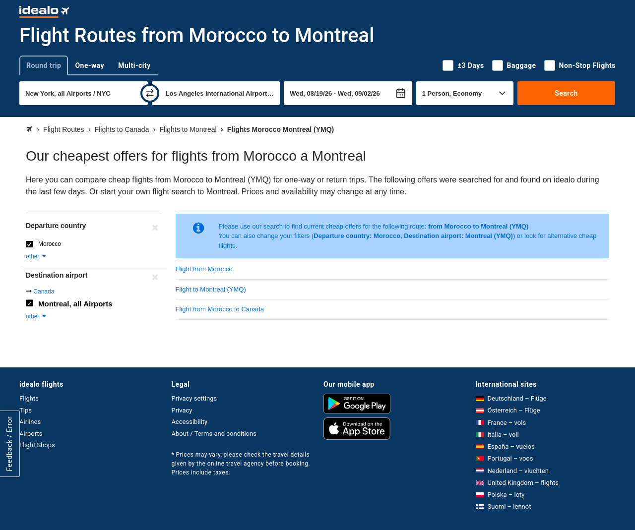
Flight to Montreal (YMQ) (211, 289)
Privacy (182, 410)
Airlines (30, 421)
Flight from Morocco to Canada (220, 309)
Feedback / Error (9, 443)
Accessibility (190, 421)
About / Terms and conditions (214, 433)
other (36, 256)
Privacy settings (194, 398)
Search (566, 93)
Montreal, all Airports (75, 303)
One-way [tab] (89, 65)
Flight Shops (37, 445)
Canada (43, 291)
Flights (29, 398)
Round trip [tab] (43, 65)
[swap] (149, 93)
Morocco (49, 243)
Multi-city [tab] (134, 65)
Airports (30, 433)
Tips (25, 410)
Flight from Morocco (204, 269)
